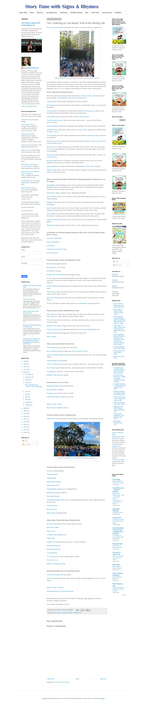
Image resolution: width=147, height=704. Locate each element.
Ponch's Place (51, 286)
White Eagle (51, 513)
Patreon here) (57, 143)
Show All (124, 595)
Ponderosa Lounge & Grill (55, 574)
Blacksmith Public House (55, 386)
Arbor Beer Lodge (53, 527)
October (27, 380)
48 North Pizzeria (52, 524)
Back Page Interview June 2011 (118, 422)
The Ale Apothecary (53, 347)
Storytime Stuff (117, 544)
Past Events (63, 12)
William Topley (51, 170)
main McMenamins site (91, 329)
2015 (25, 424)
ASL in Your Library (118, 459)
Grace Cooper (51, 208)
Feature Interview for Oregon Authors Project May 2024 (119, 393)
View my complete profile (29, 106)
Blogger (102, 698)
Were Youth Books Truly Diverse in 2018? (118, 557)
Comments (27, 444)
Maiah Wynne (51, 141)
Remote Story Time (27, 171)
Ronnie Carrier (52, 160)
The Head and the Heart (55, 120)
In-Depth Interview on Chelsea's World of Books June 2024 (120, 386)
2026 (25, 361)
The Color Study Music (54, 238)
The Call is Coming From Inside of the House (118, 521)
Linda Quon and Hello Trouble (57, 249)
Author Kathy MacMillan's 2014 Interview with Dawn (119, 416)
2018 (25, 416)
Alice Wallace (51, 185)
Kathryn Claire (51, 219)
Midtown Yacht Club (53, 326)
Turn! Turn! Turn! (52, 560)
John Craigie (51, 214)
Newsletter (118, 12)
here (55, 132)
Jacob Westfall (52, 126)
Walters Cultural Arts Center (56, 564)
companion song (88, 141)
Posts (25, 441)
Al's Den (49, 471)
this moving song (87, 111)
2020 (25, 411)
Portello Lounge (52, 333)
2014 (25, 427)
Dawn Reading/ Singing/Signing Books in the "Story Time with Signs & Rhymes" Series (119, 320)
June (26, 391)
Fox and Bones (52, 111)
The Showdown (52, 553)
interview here (51, 157)
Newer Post (50, 679)
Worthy (49, 303)
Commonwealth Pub (53, 360)
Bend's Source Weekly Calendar (57, 408)
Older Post (103, 679)
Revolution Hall (52, 509)
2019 (25, 413)
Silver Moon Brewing (54, 298)
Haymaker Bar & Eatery (55, 489)
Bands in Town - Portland (55, 587)
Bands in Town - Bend (54, 404)
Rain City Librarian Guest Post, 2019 (119, 403)
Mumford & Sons (52, 147)
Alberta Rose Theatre (54, 482)
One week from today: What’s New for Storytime (118, 537)
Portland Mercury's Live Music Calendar (60, 591)
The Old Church (52, 505)
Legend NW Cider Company (56, 397)
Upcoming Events (51, 12)
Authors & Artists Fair (27, 134)
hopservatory (83, 303)
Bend (53, 612)
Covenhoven (51, 193)
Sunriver (69, 612)
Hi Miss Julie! (117, 518)
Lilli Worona (51, 245)
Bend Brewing (51, 264)
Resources (40, 12)
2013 (25, 430)
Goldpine (50, 202)
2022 (25, 372)
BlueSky (114, 286)
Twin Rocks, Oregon (93, 166)
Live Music (58, 612)
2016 (25, 421)
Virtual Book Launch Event (29, 164)
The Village (51, 371)
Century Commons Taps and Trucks (59, 355)
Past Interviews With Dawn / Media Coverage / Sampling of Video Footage (119, 378)
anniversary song (93, 135)
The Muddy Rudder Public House (58, 500)
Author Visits (95, 12)
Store (86, 12)
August (27, 382)
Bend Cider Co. (52, 267)
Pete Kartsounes (52, 253)
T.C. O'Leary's (51, 556)
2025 (25, 364)
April (26, 397)
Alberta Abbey (51, 478)
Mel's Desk (116, 565)
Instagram (115, 280)
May (26, 394)
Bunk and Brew (52, 351)
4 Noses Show (82, 130)
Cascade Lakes (52, 393)
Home (77, 679)
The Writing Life (77, 612)
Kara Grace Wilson (53, 242)
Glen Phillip (50, 117)
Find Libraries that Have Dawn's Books (119, 352)
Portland (64, 612)
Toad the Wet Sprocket (81, 117)
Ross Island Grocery (53, 549)
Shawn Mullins (52, 166)
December (28, 374)
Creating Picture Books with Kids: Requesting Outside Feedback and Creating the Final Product (31, 341)
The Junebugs (51, 135)
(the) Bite (50, 271)
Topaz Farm (51, 418)
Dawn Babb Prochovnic (31, 68)
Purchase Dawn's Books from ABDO (119, 347)
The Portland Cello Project (70, 458)
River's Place (51, 292)
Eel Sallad (50, 105)
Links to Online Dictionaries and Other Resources (119, 305)
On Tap (49, 278)
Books (32, 12)
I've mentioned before (56, 27)
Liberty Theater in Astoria (84, 96)
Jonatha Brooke (52, 130)
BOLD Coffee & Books (28, 125)
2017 (25, 419)
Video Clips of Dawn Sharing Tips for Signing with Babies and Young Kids (119, 329)
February (28, 402)
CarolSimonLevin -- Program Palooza (118, 489)
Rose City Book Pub (53, 545)
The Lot (49, 320)
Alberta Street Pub (53, 485)
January (27, 405)
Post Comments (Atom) (62, 682)
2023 (25, 369)
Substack (115, 274)
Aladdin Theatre (52, 474)
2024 (25, 367)
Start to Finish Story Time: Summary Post (31, 312)
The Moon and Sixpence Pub (56, 535)
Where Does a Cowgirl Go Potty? (30, 173)
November (28, 377)
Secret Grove (51, 578)
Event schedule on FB (79, 351)
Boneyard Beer (52, 389)
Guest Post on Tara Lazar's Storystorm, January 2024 (120, 398)
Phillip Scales (51, 225)
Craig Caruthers (52, 101)
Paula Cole (50, 155)
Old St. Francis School (54, 329)
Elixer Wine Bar (52, 314)
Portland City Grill (53, 542)
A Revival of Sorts (118, 512)
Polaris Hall (50, 538)
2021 (25, 408)
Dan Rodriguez (52, 196)
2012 (25, 432)
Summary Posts (107, 12)
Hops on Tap (51, 531)
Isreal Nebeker (62, 98)
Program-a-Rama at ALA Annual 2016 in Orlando (118, 589)
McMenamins (51, 493)
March (27, 399)
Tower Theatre (51, 336)
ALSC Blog (116, 479)
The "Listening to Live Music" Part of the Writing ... (33, 386)
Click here (24, 119)
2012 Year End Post (29, 299)
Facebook (115, 291)
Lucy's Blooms (101, 141)
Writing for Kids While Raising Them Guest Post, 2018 (119, 409)
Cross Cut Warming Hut (55, 364)
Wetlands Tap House (54, 375)
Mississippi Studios (53, 496)
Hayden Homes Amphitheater (56, 274)
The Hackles (78, 98)
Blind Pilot (63, 78)
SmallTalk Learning (76, 12)
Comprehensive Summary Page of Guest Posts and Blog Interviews (119, 370)
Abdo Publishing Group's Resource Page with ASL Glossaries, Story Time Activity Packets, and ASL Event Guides (119, 339)
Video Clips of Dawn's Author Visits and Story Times (118, 312)
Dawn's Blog (23, 12)
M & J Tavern (51, 368)
